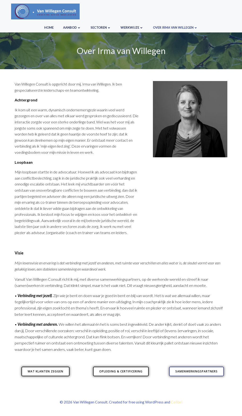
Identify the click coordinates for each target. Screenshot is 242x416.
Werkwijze (132, 27)
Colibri (176, 402)
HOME (49, 27)
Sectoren (101, 27)
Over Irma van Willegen (175, 27)
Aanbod (72, 27)
